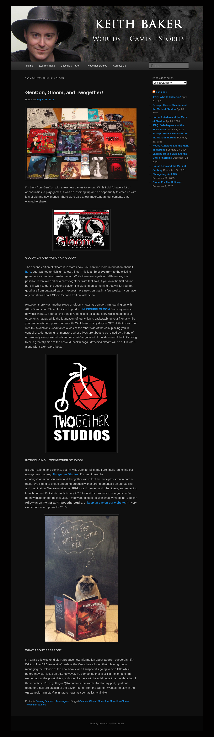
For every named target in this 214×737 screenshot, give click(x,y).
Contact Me (119, 65)
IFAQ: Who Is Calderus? (166, 97)
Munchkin (103, 701)
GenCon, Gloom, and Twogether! (64, 92)
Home (29, 65)
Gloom (93, 701)
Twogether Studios (96, 65)
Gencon (83, 701)
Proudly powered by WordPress (106, 723)
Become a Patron (70, 65)
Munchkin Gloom (119, 701)
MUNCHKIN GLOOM (96, 309)
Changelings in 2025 (164, 174)
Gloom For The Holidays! (167, 182)
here (28, 271)
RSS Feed (161, 92)
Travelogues (62, 701)
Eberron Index (47, 65)
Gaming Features (44, 701)
